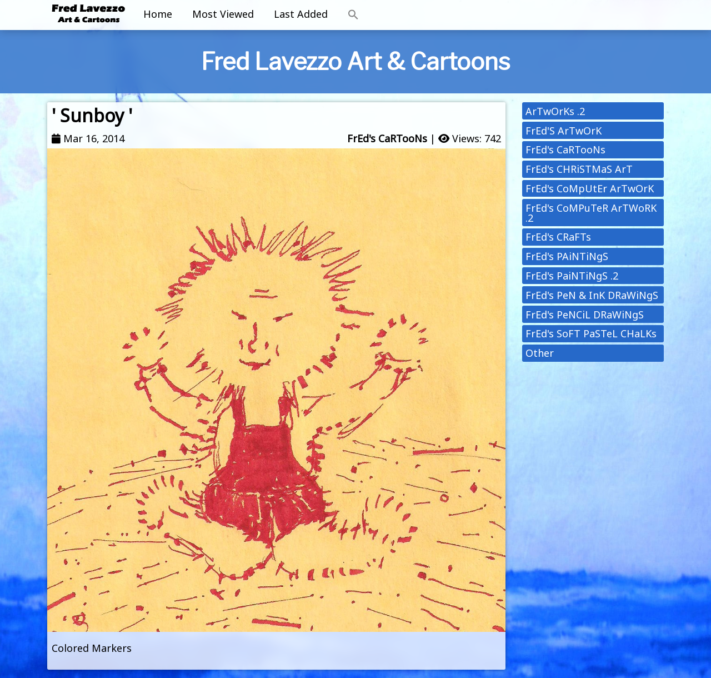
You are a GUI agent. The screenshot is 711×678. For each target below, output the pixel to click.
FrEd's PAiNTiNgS (566, 256)
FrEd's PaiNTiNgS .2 (571, 275)
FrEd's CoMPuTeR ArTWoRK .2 (591, 213)
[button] (353, 15)
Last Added (301, 14)
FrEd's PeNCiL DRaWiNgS (584, 314)
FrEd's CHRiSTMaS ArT (579, 169)
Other (539, 353)
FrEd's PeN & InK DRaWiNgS (591, 295)
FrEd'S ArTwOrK (563, 130)
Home (157, 14)
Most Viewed (223, 14)
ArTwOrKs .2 (555, 111)
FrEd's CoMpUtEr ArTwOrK (589, 188)
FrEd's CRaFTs (558, 236)
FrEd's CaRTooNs (387, 138)
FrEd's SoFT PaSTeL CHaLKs (591, 333)
